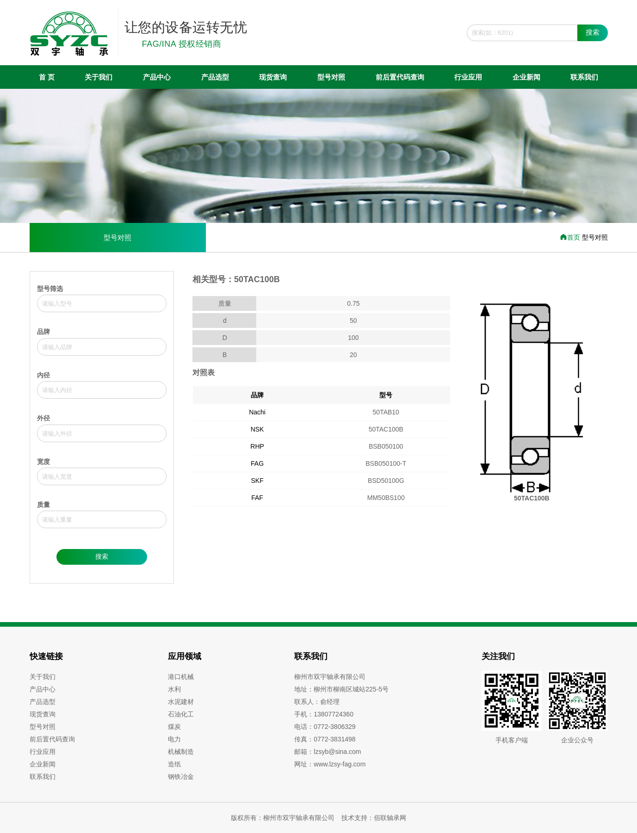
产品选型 (215, 77)
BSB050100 (386, 446)
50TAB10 (386, 412)
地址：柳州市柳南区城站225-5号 (341, 689)
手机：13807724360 (323, 714)
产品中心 (157, 77)
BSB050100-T (385, 463)
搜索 (593, 32)
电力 (174, 739)
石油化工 (181, 714)
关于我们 (98, 77)
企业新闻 (526, 77)
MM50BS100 (386, 497)
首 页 (47, 77)
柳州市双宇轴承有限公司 (329, 676)
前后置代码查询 (400, 77)
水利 (174, 689)
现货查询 (273, 77)
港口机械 (181, 676)
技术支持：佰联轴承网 (373, 817)
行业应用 (468, 77)
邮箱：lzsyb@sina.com (327, 751)
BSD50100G (386, 480)
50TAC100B (386, 429)
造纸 (174, 764)
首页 (571, 237)
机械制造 (181, 751)
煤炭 (174, 726)
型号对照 (331, 77)
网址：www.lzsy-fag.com (329, 764)
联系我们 (584, 77)
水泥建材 (181, 701)
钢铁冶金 (181, 776)
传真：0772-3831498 (324, 739)
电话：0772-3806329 (324, 726)
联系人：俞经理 (317, 701)
